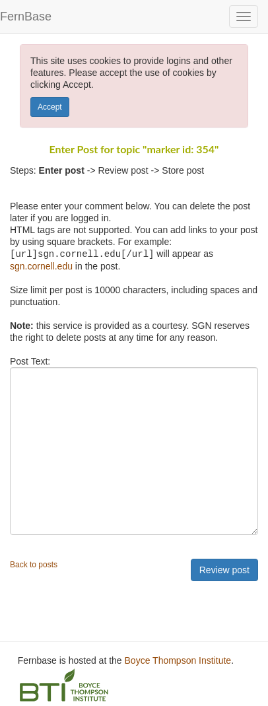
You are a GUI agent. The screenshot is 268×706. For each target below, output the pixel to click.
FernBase (25, 16)
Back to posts (33, 564)
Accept (50, 107)
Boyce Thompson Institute (178, 659)
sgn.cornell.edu (41, 265)
